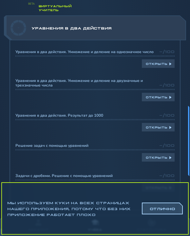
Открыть (156, 63)
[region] (95, 115)
